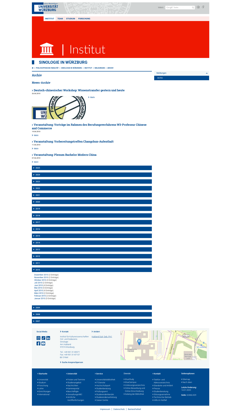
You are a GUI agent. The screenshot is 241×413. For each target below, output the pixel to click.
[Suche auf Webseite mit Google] (180, 7)
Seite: (183, 395)
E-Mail (65, 357)
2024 (38, 175)
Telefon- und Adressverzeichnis (161, 381)
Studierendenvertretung (106, 397)
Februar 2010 (40, 296)
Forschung (84, 18)
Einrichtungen (44, 391)
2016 (38, 229)
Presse (156, 388)
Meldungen (100, 68)
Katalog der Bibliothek (134, 394)
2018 (38, 216)
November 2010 (41, 277)
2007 (38, 321)
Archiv (110, 68)
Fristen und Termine (75, 379)
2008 (38, 314)
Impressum (105, 409)
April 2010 (38, 290)
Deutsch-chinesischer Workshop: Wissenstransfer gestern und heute (79, 90)
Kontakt (65, 332)
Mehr (92, 97)
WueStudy (129, 379)
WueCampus (130, 382)
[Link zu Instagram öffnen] (39, 338)
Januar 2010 (39, 298)
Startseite (42, 373)
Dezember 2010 (41, 275)
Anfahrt (97, 332)
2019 (38, 209)
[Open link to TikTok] (43, 338)
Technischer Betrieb (161, 397)
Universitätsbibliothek (105, 379)
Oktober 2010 (40, 280)
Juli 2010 (38, 283)
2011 (38, 263)
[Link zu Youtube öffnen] (43, 343)
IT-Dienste (100, 382)
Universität (42, 379)
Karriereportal (72, 388)
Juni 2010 (38, 285)
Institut (49, 18)
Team (60, 18)
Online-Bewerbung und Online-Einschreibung (134, 390)
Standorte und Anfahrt (162, 385)
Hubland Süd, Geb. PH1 (102, 336)
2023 (38, 182)
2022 (38, 188)
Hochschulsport (102, 385)
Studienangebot (73, 382)
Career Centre (101, 400)
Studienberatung (103, 388)
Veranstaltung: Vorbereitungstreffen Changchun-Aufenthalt (74, 141)
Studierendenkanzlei (104, 394)
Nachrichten (72, 385)
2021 (38, 195)
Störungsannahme (161, 394)
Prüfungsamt (101, 391)
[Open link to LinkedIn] (48, 338)
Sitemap (185, 379)
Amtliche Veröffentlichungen (75, 399)
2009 (38, 308)
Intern (160, 7)
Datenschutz (119, 409)
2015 (38, 236)
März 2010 (38, 293)
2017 (38, 222)
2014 (38, 243)
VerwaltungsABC (74, 394)
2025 (38, 168)
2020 (38, 202)
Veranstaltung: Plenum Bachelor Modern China (65, 155)
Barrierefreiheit (134, 409)
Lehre (40, 388)
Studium (70, 18)
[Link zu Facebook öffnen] (39, 343)
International (43, 394)
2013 (38, 249)
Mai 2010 (38, 288)
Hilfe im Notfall (159, 400)
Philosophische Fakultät (47, 68)
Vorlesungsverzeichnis (134, 385)
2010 (38, 270)
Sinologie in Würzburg (63, 62)
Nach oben (186, 382)
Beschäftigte (72, 391)
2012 (38, 256)
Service (99, 373)
